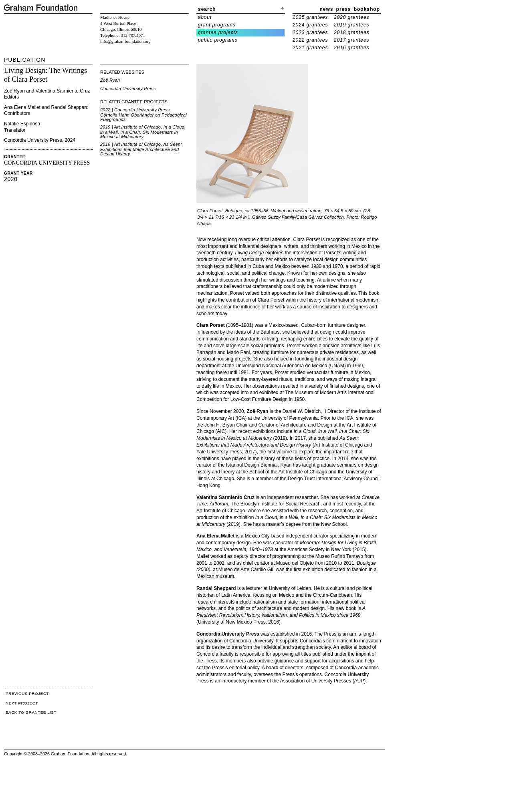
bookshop (367, 9)
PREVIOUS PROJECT (27, 693)
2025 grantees (310, 17)
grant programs (217, 25)
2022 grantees (310, 40)
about (205, 17)
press (343, 9)
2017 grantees (351, 40)
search (207, 9)
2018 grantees (351, 32)
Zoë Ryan (110, 80)
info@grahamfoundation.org (125, 41)
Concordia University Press (128, 88)
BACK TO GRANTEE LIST (31, 712)
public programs (218, 40)
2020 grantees (351, 17)
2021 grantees (310, 47)
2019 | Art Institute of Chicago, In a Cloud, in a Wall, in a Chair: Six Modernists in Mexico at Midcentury (143, 132)
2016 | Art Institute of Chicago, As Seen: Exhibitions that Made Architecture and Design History (141, 149)
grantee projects (218, 32)
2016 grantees (351, 47)
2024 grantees (310, 25)
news (326, 9)
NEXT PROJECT (22, 703)
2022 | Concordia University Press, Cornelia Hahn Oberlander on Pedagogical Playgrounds (143, 114)
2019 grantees (351, 25)
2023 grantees (310, 32)
